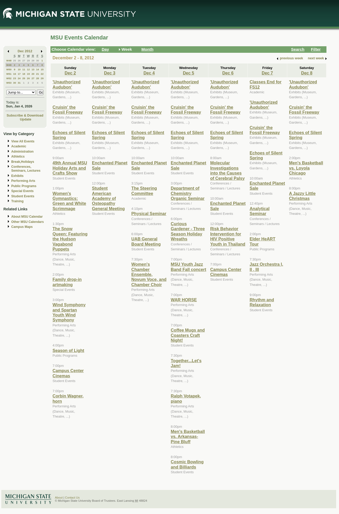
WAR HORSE (184, 299)
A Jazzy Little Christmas (302, 196)
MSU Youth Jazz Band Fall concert (188, 267)
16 (14, 73)
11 (23, 69)
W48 (9, 60)
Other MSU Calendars (27, 222)
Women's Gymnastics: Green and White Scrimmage (69, 201)
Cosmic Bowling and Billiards (187, 464)
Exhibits (17, 176)
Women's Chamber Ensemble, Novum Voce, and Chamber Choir (148, 274)
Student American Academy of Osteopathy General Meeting (108, 198)
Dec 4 (149, 73)
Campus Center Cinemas (68, 373)
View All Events (23, 141)
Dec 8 (306, 73)
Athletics (18, 156)
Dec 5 (188, 73)
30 (37, 60)
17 (19, 73)
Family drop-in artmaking (67, 282)
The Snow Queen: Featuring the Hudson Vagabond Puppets (70, 238)
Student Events (22, 196)
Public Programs (23, 186)
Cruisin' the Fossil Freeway (68, 109)
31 (19, 82)
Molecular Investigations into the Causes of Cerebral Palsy (227, 170)
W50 (9, 69)
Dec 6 (227, 73)
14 (37, 69)
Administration (22, 151)
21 (37, 73)
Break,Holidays (22, 162)
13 (33, 69)
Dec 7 (267, 73)
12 (28, 69)
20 (33, 73)
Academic (18, 146)
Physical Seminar (148, 213)
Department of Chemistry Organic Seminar (187, 193)
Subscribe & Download (25, 115)
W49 (9, 64)
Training (17, 201)
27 (23, 60)
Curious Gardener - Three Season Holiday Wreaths (188, 231)
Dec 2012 (25, 51)
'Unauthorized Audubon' (67, 84)
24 (19, 78)
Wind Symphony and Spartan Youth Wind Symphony (69, 312)
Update (25, 119)
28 (28, 60)
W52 (9, 78)
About (59, 497)
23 (14, 78)
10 (19, 69)
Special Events (22, 191)
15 (42, 69)
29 (33, 60)
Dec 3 (109, 73)
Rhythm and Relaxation (262, 302)
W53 (9, 82)
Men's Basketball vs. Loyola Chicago (306, 167)
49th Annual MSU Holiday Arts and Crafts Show (70, 167)
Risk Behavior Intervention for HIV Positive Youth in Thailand (227, 236)
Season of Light (68, 350)
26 (19, 60)
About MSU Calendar (27, 216)
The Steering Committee (144, 190)
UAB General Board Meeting (146, 241)
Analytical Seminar (259, 211)
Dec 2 (70, 73)
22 (42, 73)
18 (23, 73)
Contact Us (72, 497)
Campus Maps (22, 227)
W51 (9, 73)
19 (28, 73)
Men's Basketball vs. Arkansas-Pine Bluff (188, 436)
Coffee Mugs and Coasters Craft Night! (188, 335)
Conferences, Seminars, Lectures (26, 168)
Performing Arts (23, 181)
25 (14, 60)
